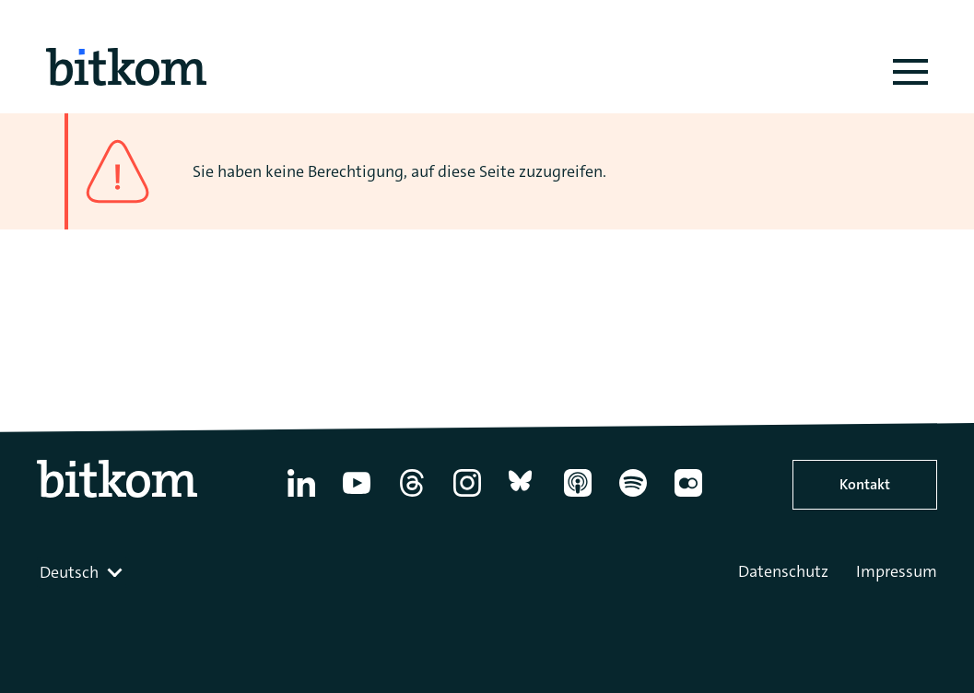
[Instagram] (467, 497)
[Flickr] (688, 497)
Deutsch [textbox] (69, 572)
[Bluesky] (522, 497)
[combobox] (83, 572)
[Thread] (412, 497)
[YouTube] (356, 497)
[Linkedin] (301, 497)
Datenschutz (783, 571)
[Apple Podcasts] (578, 497)
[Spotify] (633, 497)
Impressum (896, 571)
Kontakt (864, 484)
